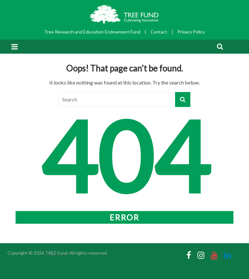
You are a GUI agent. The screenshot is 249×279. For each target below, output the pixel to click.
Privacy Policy (191, 31)
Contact (158, 31)
